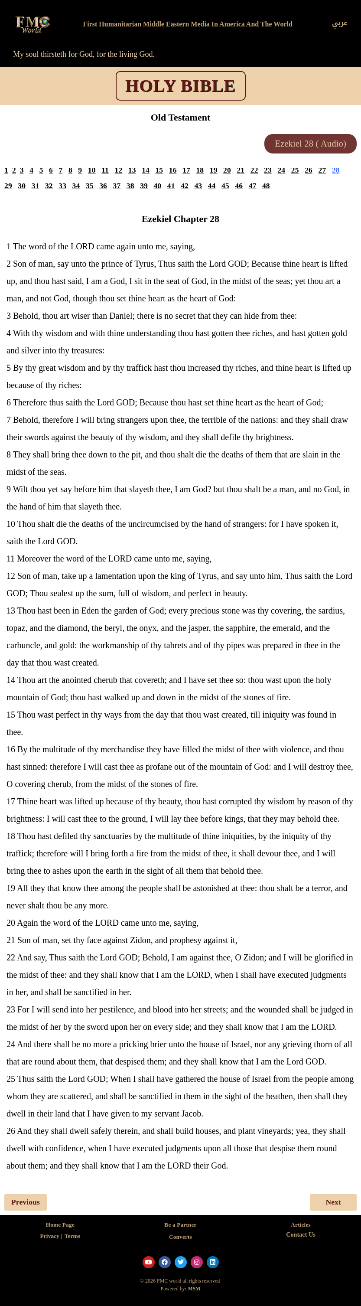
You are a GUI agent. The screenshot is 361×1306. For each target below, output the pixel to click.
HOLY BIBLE (180, 85)
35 (90, 186)
